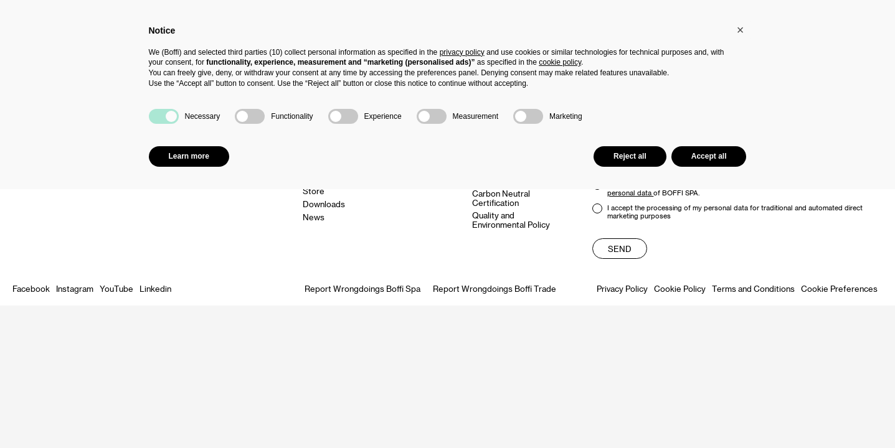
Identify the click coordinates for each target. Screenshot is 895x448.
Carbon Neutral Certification (501, 198)
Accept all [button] (709, 156)
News (313, 217)
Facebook (31, 288)
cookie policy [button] (560, 62)
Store (313, 190)
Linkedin (155, 288)
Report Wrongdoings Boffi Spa (362, 288)
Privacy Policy (622, 288)
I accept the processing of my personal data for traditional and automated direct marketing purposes (727, 211)
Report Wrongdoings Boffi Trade (494, 288)
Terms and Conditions (753, 288)
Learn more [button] (189, 156)
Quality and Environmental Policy (511, 219)
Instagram (74, 288)
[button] (741, 30)
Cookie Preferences (839, 288)
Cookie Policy (680, 288)
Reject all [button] (629, 156)
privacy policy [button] (462, 52)
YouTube (116, 288)
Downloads (324, 203)
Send (620, 248)
